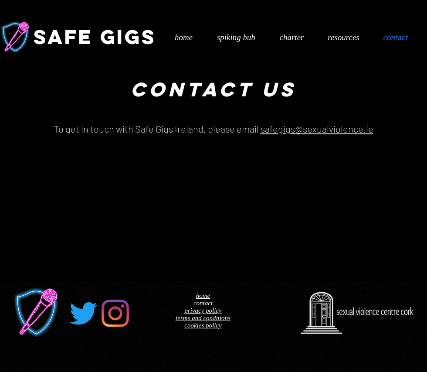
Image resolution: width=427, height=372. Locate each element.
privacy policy (202, 310)
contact (203, 303)
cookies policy (202, 325)
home (203, 295)
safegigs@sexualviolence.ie (317, 128)
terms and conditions (203, 317)
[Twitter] (83, 313)
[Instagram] (115, 313)
